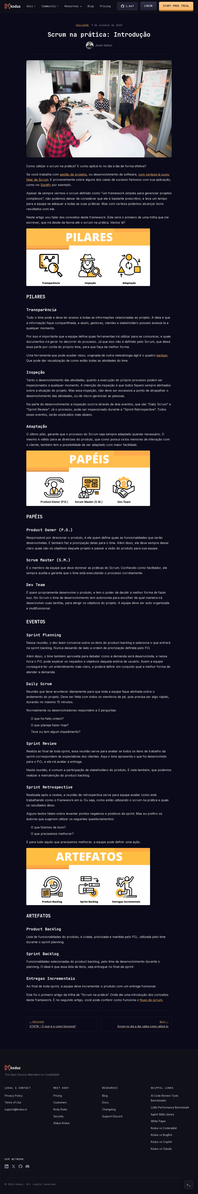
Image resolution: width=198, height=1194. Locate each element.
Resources (72, 6)
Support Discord (112, 1116)
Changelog (109, 1109)
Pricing (105, 6)
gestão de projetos (73, 174)
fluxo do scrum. (151, 1000)
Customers (60, 1102)
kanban (161, 355)
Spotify (45, 185)
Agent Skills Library (162, 1114)
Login (148, 6)
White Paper (158, 1121)
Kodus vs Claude (161, 1148)
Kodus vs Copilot (161, 1141)
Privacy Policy (14, 1095)
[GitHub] (20, 1166)
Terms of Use (13, 1102)
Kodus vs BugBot (161, 1134)
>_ (189, 1185)
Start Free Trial (176, 6)
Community (48, 6)
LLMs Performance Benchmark (170, 1107)
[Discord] (27, 1166)
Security (58, 1116)
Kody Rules (60, 1109)
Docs (29, 6)
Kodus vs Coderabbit (164, 1128)
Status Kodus (61, 1123)
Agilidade (82, 25)
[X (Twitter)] (13, 1166)
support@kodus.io (16, 1109)
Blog (91, 6)
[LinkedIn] (7, 1166)
